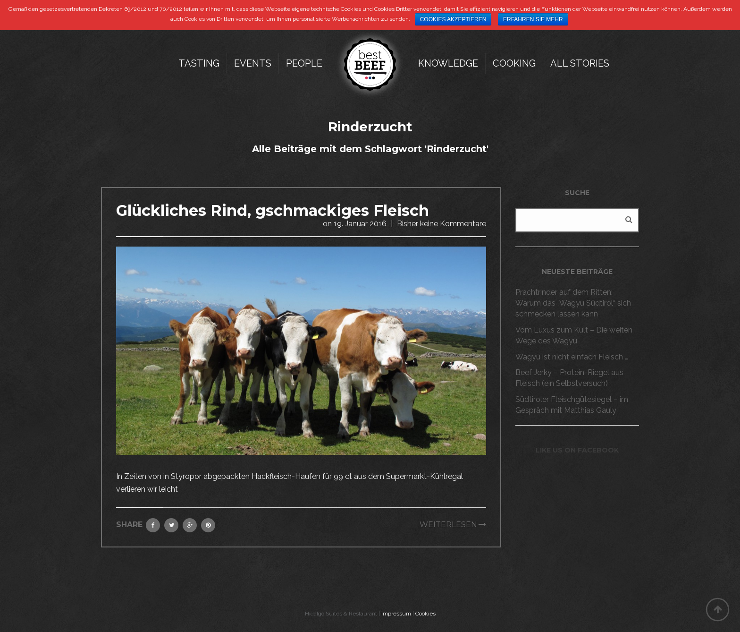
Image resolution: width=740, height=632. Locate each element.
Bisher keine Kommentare (441, 223)
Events (252, 63)
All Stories (579, 63)
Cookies (425, 613)
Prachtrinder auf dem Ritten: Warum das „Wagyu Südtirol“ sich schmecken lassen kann (573, 303)
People (304, 63)
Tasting (198, 63)
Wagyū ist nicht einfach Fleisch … (571, 356)
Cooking (514, 63)
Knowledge (448, 63)
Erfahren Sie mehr (533, 19)
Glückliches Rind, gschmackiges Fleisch (272, 210)
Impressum (396, 613)
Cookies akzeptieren (453, 19)
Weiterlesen (448, 524)
